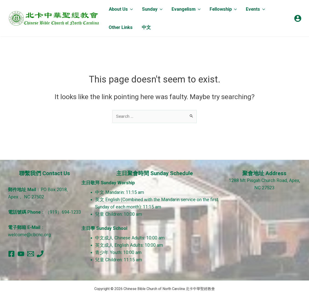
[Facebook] (11, 253)
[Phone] (40, 253)
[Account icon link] (297, 18)
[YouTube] (21, 253)
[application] (130, 9)
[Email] (30, 253)
